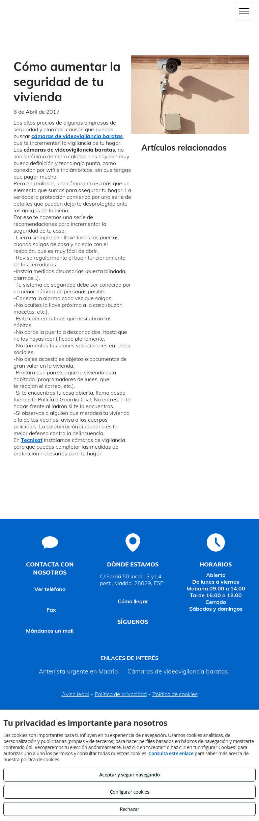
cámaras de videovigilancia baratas (77, 136)
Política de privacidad (121, 694)
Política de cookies (175, 694)
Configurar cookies (129, 792)
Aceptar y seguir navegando (129, 774)
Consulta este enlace (170, 753)
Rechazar (129, 809)
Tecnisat (31, 439)
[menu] (244, 11)
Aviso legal (75, 694)
